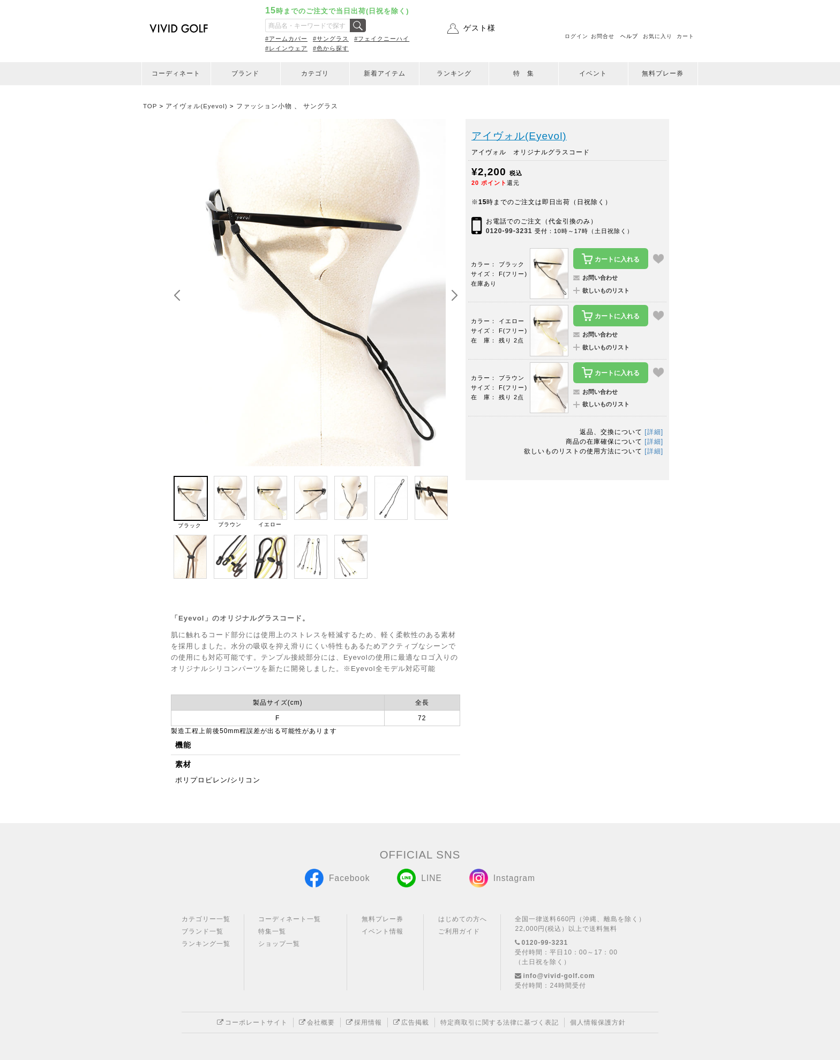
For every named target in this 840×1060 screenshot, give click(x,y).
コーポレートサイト (252, 1022)
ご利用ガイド (459, 931)
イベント (593, 73)
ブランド (245, 73)
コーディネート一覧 (289, 919)
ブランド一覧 (202, 931)
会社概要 (317, 1022)
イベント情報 (382, 931)
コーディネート (176, 73)
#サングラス (331, 38)
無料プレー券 (663, 73)
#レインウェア (286, 48)
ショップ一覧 (279, 943)
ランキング (454, 73)
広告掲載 (411, 1022)
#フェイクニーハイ (381, 38)
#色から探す (331, 48)
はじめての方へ (462, 919)
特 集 (523, 73)
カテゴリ (315, 73)
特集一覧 (272, 931)
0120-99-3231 (509, 231)
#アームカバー (286, 38)
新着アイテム (385, 73)
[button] (454, 295)
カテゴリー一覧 (206, 919)
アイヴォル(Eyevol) (519, 135)
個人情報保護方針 (598, 1022)
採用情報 (364, 1022)
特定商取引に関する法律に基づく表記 (499, 1022)
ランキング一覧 (206, 943)
